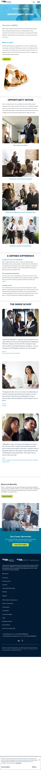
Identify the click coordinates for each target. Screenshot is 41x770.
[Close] (39, 760)
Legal (3, 618)
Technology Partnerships (8, 588)
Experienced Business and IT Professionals (20, 212)
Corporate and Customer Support (20, 179)
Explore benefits (7, 513)
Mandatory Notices (7, 621)
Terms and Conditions (7, 628)
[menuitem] (20, 577)
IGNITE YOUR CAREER (20, 545)
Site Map (4, 592)
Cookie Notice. (18, 763)
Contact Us (5, 578)
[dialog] (20, 763)
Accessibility (5, 610)
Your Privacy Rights (7, 614)
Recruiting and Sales (21, 145)
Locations (4, 585)
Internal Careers (6, 581)
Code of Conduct (6, 603)
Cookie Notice (6, 607)
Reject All (34, 767)
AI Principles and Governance (10, 600)
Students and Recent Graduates (20, 246)
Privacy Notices (6, 625)
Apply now (6, 59)
